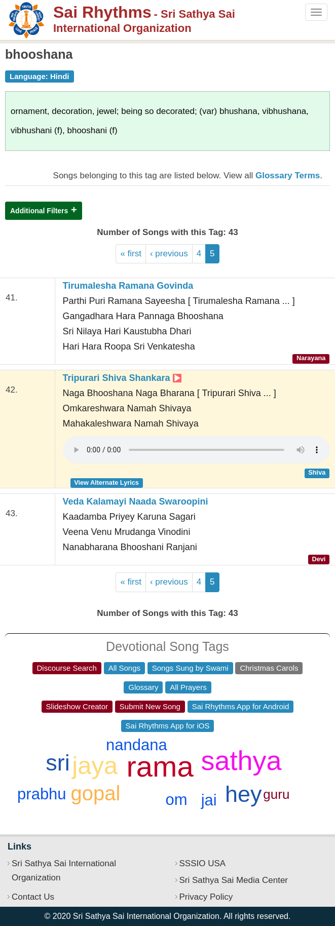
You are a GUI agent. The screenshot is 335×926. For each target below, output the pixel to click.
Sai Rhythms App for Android (240, 706)
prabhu (41, 794)
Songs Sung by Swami (190, 668)
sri (57, 763)
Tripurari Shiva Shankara (122, 378)
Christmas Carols (269, 668)
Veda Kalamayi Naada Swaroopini (135, 501)
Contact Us (33, 897)
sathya (241, 760)
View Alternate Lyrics (106, 482)
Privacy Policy (206, 897)
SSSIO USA (202, 863)
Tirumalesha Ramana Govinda (128, 286)
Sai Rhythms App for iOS (168, 725)
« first (130, 253)
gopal (96, 793)
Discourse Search (67, 668)
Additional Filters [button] (39, 211)
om (176, 799)
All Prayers (188, 687)
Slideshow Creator (77, 706)
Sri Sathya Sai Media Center (233, 880)
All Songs (124, 668)
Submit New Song (150, 706)
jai (209, 800)
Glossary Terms (287, 175)
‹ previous (169, 253)
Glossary (143, 687)
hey (243, 794)
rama (160, 766)
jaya (95, 765)
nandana (136, 745)
